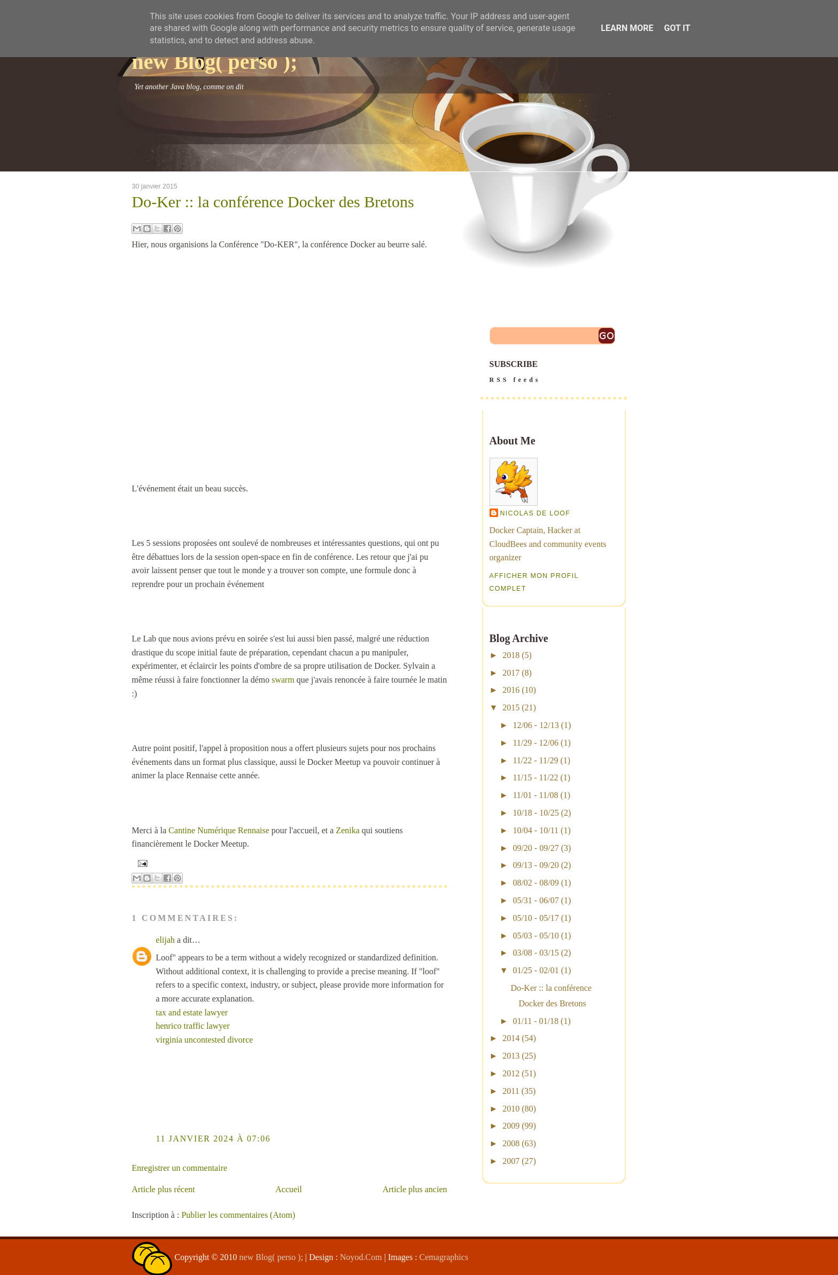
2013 (510, 1055)
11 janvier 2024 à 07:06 (213, 1138)
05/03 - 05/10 (535, 935)
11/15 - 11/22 (535, 777)
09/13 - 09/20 (535, 865)
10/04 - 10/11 (535, 830)
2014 (510, 1038)
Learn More (627, 28)
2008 (510, 1143)
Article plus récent (163, 1189)
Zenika (347, 830)
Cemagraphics (444, 1257)
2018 (510, 655)
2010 (510, 1108)
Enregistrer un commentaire (180, 1167)
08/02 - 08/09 (535, 882)
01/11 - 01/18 (535, 1021)
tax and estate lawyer (192, 1012)
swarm (282, 679)
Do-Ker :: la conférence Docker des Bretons (273, 201)
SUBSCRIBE (554, 372)
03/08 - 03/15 (535, 952)
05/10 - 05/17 (535, 917)
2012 (510, 1073)
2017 (510, 672)
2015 (510, 707)
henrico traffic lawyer (193, 1025)
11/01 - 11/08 (535, 795)
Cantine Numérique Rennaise (218, 830)
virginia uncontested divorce (204, 1039)
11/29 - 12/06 (535, 742)
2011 (510, 1091)
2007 (510, 1161)
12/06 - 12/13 (535, 725)
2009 (510, 1125)
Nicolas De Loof (535, 513)
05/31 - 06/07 (535, 900)
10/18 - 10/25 (535, 812)
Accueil (288, 1189)
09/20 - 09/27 (535, 847)
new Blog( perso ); (215, 62)
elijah (165, 939)
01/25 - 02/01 (535, 970)
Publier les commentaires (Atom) (238, 1214)
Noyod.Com (361, 1257)
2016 (510, 689)
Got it (677, 28)
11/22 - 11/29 (535, 760)
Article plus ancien (415, 1189)
